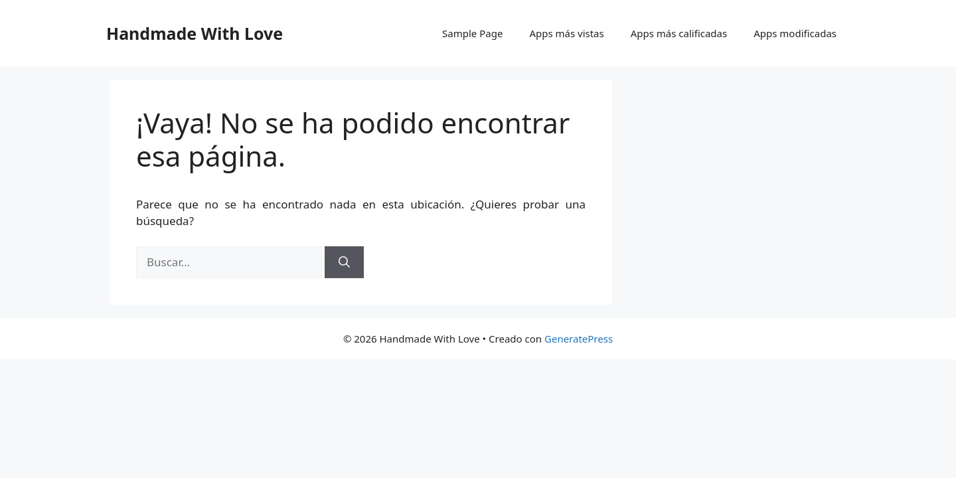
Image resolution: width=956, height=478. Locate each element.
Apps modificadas (795, 33)
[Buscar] (344, 262)
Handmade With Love (194, 33)
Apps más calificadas (679, 33)
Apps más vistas (566, 33)
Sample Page (472, 33)
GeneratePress (578, 338)
